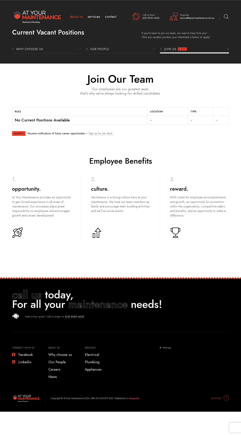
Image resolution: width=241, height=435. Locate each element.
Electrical (92, 354)
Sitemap (167, 347)
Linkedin (21, 362)
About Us (76, 16)
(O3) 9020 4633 (74, 316)
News (52, 376)
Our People (99, 49)
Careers (54, 369)
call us (27, 294)
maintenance (98, 304)
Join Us (175, 49)
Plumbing (92, 362)
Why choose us (29, 49)
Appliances (93, 369)
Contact (110, 16)
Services (94, 16)
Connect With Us (23, 347)
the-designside (132, 398)
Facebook (22, 354)
